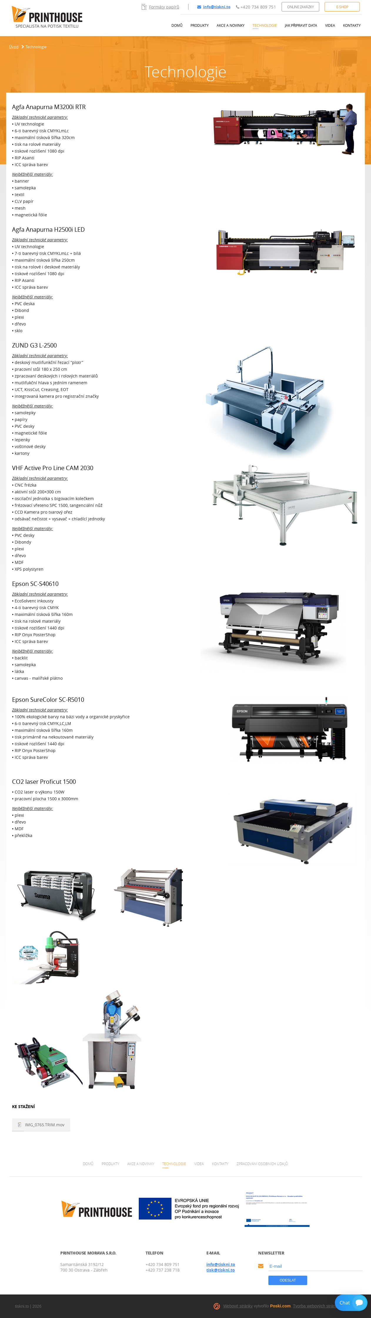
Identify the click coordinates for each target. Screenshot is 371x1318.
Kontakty (352, 25)
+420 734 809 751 (256, 7)
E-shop (342, 6)
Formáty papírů (160, 7)
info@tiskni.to (213, 6)
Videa (330, 25)
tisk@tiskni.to (220, 1270)
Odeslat (288, 1280)
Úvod (14, 46)
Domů (177, 25)
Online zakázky (300, 6)
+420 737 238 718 (163, 1270)
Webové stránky (238, 1306)
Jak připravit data (301, 25)
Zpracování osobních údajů (262, 1163)
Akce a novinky (231, 25)
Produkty (199, 25)
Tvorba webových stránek (316, 1306)
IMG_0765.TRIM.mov (44, 1124)
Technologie (265, 25)
